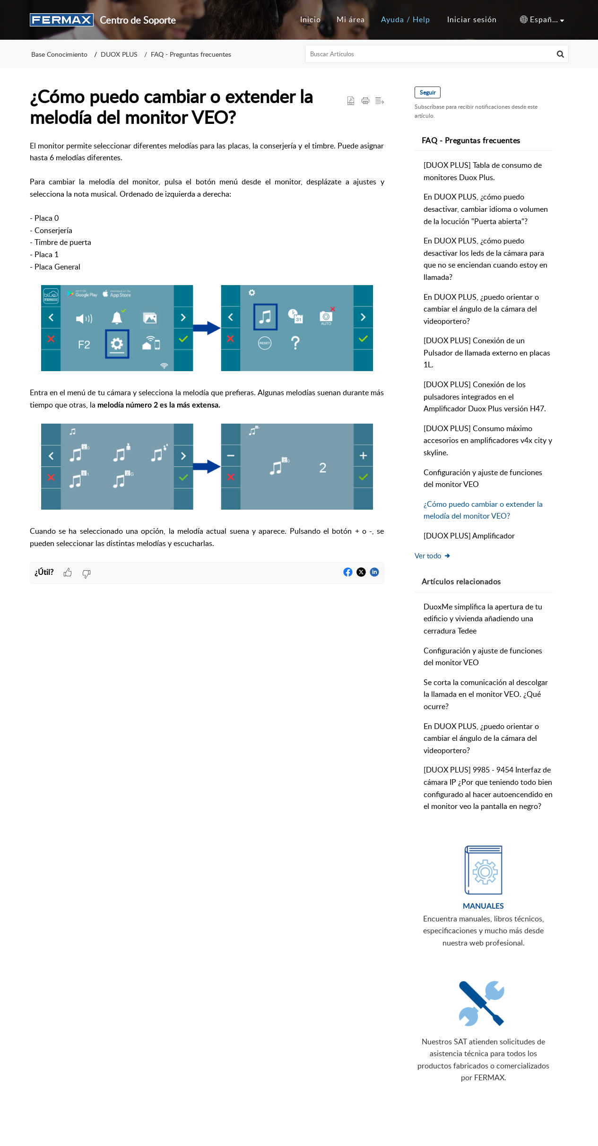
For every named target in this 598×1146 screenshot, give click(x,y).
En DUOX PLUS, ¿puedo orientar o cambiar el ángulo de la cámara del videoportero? (481, 309)
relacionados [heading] (461, 581)
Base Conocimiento (59, 54)
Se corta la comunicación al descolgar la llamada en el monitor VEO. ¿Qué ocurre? (486, 694)
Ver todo (433, 555)
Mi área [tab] (351, 19)
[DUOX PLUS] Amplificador (469, 535)
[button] (542, 20)
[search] (437, 54)
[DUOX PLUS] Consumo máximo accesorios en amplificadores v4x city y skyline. (488, 440)
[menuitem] (472, 20)
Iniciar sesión (472, 19)
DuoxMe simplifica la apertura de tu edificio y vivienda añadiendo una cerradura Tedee (483, 618)
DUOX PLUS (119, 54)
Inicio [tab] (310, 19)
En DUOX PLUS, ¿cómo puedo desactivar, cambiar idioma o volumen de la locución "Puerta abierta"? (486, 208)
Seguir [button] (427, 92)
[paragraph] (207, 351)
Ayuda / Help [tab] (405, 19)
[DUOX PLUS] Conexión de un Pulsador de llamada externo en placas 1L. (487, 352)
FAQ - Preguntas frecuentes (191, 54)
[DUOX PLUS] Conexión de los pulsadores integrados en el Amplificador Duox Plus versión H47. (485, 396)
